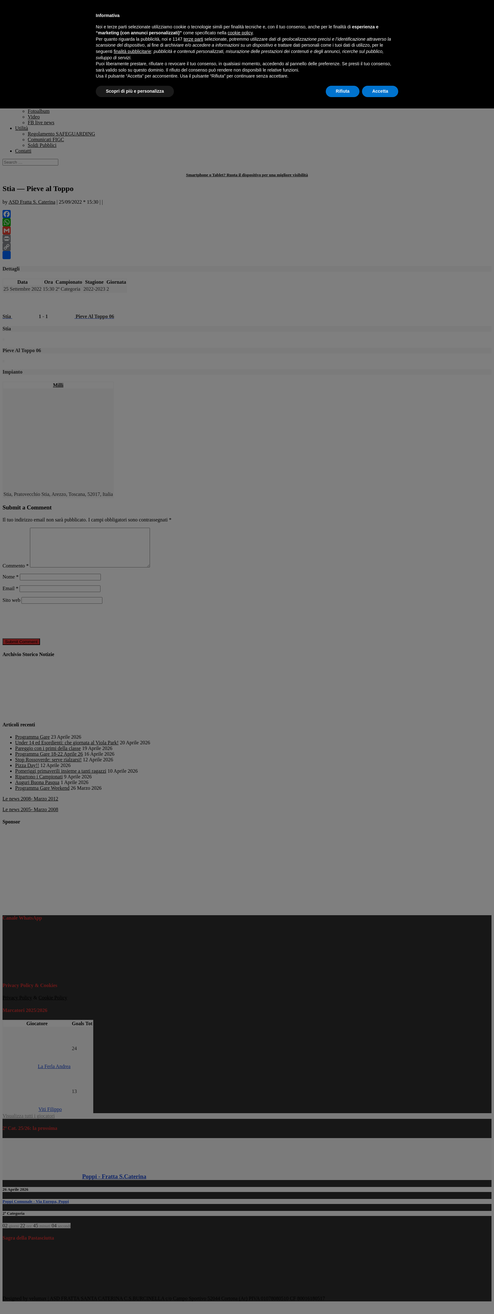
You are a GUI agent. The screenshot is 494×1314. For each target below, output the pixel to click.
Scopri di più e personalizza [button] (135, 91)
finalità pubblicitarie (132, 51)
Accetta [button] (380, 91)
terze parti (193, 39)
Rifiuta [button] (343, 91)
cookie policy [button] (240, 32)
